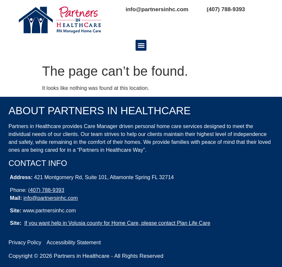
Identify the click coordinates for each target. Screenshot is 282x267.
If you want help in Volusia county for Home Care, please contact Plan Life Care (117, 223)
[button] (141, 45)
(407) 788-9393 (226, 9)
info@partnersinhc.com (157, 9)
